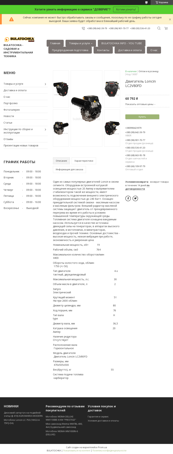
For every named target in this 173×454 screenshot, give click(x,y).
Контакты (103, 50)
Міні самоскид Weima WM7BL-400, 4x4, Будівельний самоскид (64, 425)
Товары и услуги (79, 43)
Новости (9, 116)
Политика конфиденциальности (109, 450)
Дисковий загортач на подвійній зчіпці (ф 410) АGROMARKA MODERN (23, 414)
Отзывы (8, 139)
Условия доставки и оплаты (103, 420)
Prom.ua (102, 447)
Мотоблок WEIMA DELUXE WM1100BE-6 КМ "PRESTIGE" (61, 418)
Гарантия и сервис (98, 416)
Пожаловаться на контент (76, 450)
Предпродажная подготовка (70, 50)
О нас (153, 50)
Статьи (8, 122)
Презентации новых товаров (21, 145)
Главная (55, 43)
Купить (142, 116)
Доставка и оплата (130, 50)
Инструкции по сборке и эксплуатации (18, 130)
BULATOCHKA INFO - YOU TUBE (121, 43)
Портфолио (11, 103)
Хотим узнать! (126, 9)
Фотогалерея (12, 109)
